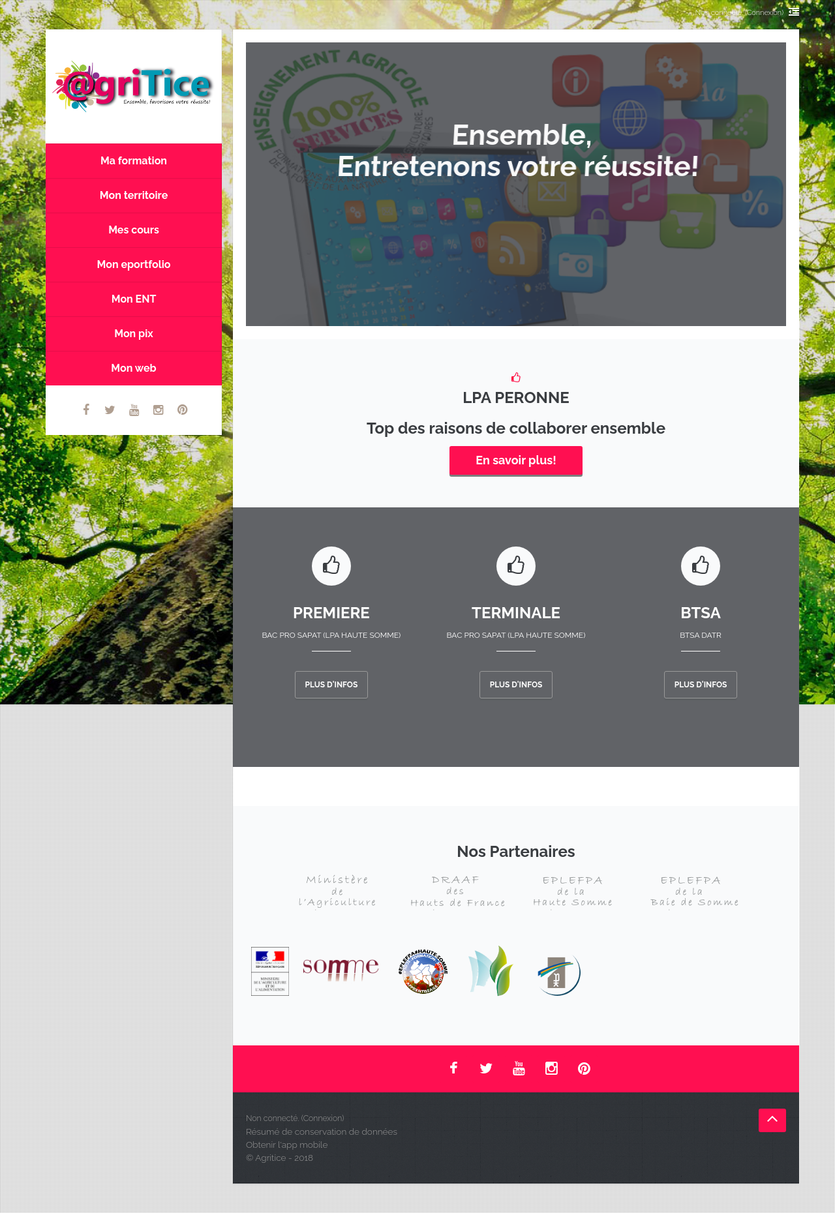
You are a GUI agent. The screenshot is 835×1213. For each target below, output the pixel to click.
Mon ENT (134, 299)
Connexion (764, 12)
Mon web (133, 368)
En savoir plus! (516, 460)
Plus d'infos (331, 684)
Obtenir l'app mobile (286, 1144)
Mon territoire (134, 195)
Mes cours (133, 230)
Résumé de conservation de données (321, 1131)
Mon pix (133, 333)
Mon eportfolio (134, 264)
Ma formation (133, 161)
